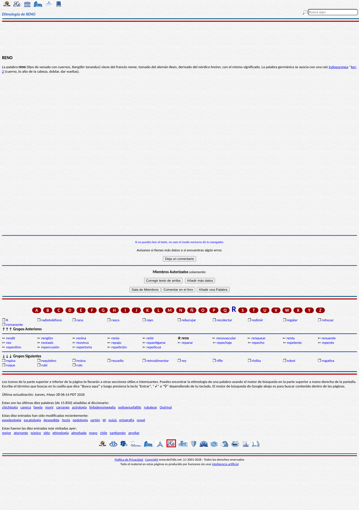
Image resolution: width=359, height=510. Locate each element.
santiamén (118, 433)
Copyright (151, 459)
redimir (257, 320)
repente (328, 342)
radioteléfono (51, 320)
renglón (47, 338)
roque (10, 365)
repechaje (224, 342)
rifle (220, 360)
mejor (6, 433)
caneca (25, 407)
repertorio (84, 347)
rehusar (328, 320)
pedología (80, 420)
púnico (36, 433)
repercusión (50, 347)
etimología (60, 433)
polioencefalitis (129, 407)
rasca (115, 320)
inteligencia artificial (225, 464)
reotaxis (47, 342)
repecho (258, 342)
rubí (44, 365)
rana (79, 320)
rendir (10, 338)
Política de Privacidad (129, 459)
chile (103, 433)
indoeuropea (338, 67)
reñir (150, 338)
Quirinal (166, 407)
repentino (13, 347)
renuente (329, 338)
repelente (294, 342)
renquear (259, 338)
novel (141, 420)
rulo (79, 365)
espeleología (11, 420)
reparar (187, 342)
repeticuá (154, 347)
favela (38, 407)
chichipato (10, 407)
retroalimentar (158, 360)
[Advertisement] (179, 38)
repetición (119, 347)
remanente (14, 324)
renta (291, 338)
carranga (63, 407)
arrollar (134, 433)
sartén (95, 420)
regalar (292, 320)
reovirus (82, 342)
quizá (112, 420)
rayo (150, 320)
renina (81, 338)
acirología (79, 407)
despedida (51, 420)
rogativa (328, 360)
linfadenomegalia (102, 407)
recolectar (224, 320)
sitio (46, 433)
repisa (10, 360)
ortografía (126, 420)
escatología (32, 420)
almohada (79, 433)
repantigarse (156, 342)
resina (81, 360)
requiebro (48, 360)
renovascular (226, 338)
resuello (117, 360)
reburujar (189, 320)
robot (291, 360)
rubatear (150, 407)
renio (115, 338)
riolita (256, 360)
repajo (116, 342)
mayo (93, 433)
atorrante (21, 433)
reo (8, 342)
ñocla (66, 420)
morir (49, 407)
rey (184, 360)
